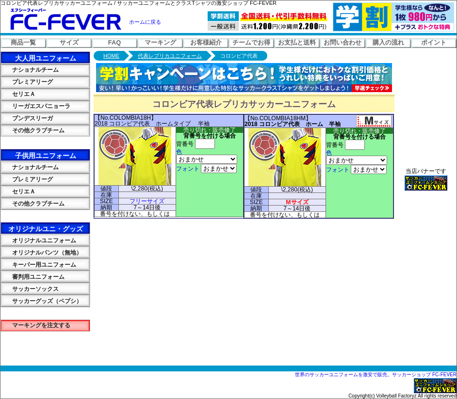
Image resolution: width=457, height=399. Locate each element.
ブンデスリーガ (26, 118)
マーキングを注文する (35, 325)
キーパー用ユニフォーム (38, 264)
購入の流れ (388, 42)
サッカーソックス (29, 289)
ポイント (433, 42)
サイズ (69, 42)
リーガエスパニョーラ (35, 106)
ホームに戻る (145, 22)
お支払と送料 (297, 42)
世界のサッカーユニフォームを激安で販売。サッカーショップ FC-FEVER (376, 374)
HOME (111, 56)
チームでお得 (251, 42)
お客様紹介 (206, 42)
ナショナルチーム (29, 69)
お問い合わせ (342, 42)
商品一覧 (23, 42)
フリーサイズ (147, 201)
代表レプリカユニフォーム (170, 56)
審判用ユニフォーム (32, 276)
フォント (187, 168)
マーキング (160, 42)
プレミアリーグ (26, 82)
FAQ (114, 42)
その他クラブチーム (32, 130)
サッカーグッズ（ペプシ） (41, 301)
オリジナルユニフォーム (38, 240)
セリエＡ (17, 94)
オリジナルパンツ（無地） (41, 252)
